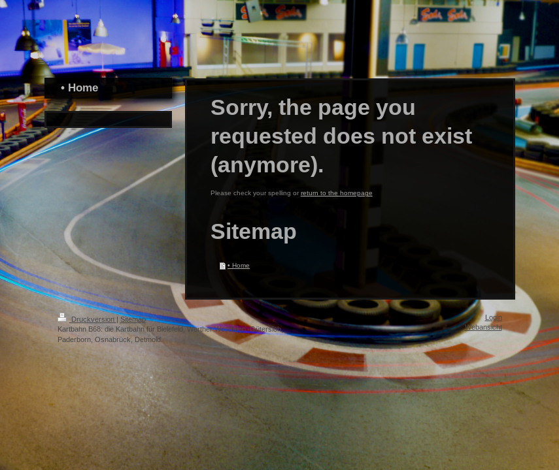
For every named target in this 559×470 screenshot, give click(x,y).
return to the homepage (337, 193)
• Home (239, 265)
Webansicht (483, 327)
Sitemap (133, 319)
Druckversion (87, 319)
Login (493, 317)
